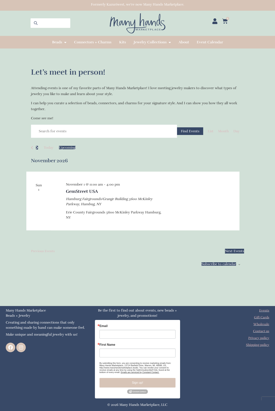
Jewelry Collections (152, 42)
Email (103, 326)
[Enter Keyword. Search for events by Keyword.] (104, 131)
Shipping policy (257, 345)
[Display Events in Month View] (223, 131)
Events (264, 310)
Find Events (190, 131)
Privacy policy (258, 338)
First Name (107, 344)
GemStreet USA (82, 191)
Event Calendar (210, 42)
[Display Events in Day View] (236, 131)
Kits (122, 42)
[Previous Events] (32, 147)
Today (48, 147)
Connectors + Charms (93, 42)
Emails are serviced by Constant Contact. (140, 372)
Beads (59, 42)
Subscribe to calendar (218, 264)
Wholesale (261, 324)
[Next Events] (37, 147)
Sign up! (137, 382)
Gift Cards (261, 317)
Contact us (260, 331)
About (184, 42)
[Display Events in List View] (211, 131)
